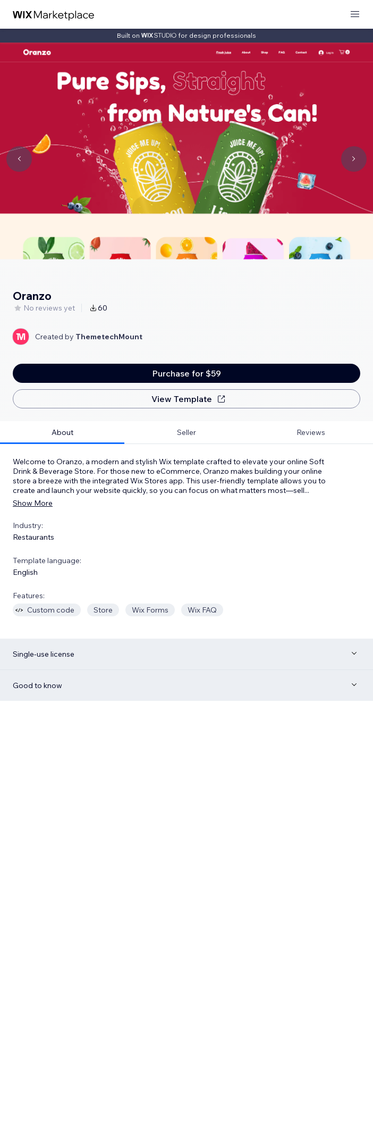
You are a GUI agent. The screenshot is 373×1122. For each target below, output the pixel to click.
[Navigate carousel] (19, 159)
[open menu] (355, 14)
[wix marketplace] (54, 15)
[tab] (62, 432)
